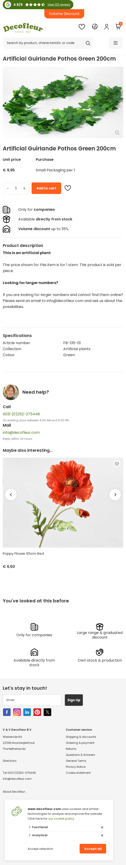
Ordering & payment (80, 743)
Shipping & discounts (81, 737)
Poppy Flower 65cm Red (23, 553)
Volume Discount (64, 13)
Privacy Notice (75, 767)
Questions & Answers (80, 755)
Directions (10, 761)
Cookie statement (78, 773)
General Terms (76, 761)
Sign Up (73, 700)
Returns (71, 749)
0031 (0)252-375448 (21, 414)
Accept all (93, 849)
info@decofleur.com (21, 432)
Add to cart (46, 188)
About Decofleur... (15, 792)
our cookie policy (61, 818)
